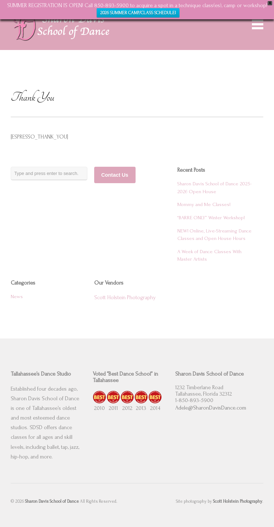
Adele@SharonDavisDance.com (210, 408)
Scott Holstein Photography (125, 297)
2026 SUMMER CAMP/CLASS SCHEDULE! (138, 12)
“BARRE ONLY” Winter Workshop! (211, 218)
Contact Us (114, 175)
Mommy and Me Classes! (203, 204)
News (17, 297)
